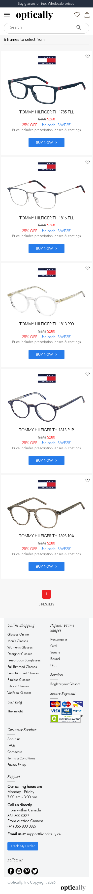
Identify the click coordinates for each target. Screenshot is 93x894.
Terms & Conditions (21, 758)
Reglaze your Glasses (65, 684)
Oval (53, 646)
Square (55, 652)
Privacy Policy (16, 765)
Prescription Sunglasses (24, 660)
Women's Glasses (20, 647)
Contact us (15, 752)
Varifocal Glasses (19, 693)
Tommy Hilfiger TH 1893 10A (46, 536)
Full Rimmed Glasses (22, 667)
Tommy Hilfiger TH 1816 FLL (46, 218)
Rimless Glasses (18, 680)
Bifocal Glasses (18, 686)
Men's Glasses (17, 641)
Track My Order (23, 846)
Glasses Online (18, 634)
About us (13, 739)
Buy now (46, 142)
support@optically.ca (44, 834)
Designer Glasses (19, 654)
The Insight (15, 711)
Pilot (53, 665)
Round (55, 659)
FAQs (11, 745)
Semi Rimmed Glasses (23, 673)
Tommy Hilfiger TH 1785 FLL (46, 112)
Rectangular (58, 639)
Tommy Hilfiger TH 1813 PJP (46, 430)
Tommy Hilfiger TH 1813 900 (46, 324)
